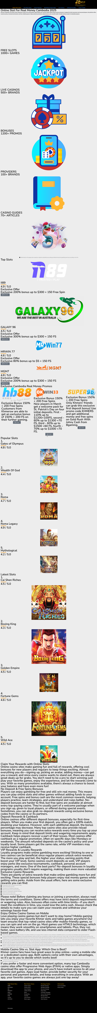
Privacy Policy (61, 987)
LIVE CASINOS (10, 90)
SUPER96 (10, 994)
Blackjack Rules (44, 995)
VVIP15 (9, 997)
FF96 (9, 995)
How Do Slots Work (45, 997)
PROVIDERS (8, 172)
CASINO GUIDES (11, 213)
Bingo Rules (43, 990)
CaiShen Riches (27, 990)
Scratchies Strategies (45, 992)
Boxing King (27, 994)
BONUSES (7, 131)
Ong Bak (26, 995)
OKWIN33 (10, 999)
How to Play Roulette (46, 994)
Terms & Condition (62, 985)
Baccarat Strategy (45, 989)
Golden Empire (27, 985)
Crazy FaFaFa (27, 997)
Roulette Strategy (45, 985)
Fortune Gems (27, 987)
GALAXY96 (10, 987)
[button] (1, 412)
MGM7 (9, 992)
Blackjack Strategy (45, 987)
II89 (8, 989)
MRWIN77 (10, 990)
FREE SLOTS (9, 50)
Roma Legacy (27, 999)
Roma (25, 992)
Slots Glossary (44, 999)
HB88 (9, 985)
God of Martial (27, 989)
